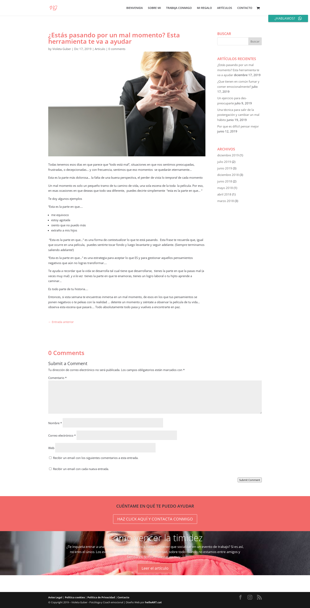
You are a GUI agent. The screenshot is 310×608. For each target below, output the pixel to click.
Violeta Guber (61, 49)
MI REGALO (204, 8)
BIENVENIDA (134, 8)
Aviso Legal (55, 597)
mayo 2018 (225, 188)
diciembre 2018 (228, 175)
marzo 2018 (225, 201)
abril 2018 (224, 194)
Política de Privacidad (101, 597)
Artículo (100, 49)
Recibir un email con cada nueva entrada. (81, 469)
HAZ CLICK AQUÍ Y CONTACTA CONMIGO (155, 519)
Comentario (57, 378)
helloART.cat (153, 602)
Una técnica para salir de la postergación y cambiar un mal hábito (238, 115)
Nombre (55, 423)
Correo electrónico (62, 435)
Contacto (123, 597)
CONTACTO (244, 8)
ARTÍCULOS (224, 8)
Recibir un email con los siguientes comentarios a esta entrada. (95, 458)
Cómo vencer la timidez (155, 538)
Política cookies (75, 597)
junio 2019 (224, 168)
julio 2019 (224, 162)
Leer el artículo (155, 568)
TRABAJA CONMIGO (179, 8)
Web (51, 448)
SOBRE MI (154, 8)
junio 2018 (224, 181)
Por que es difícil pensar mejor (238, 126)
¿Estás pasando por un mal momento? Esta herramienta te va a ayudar (238, 70)
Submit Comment (249, 480)
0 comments (116, 49)
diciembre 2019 (228, 155)
